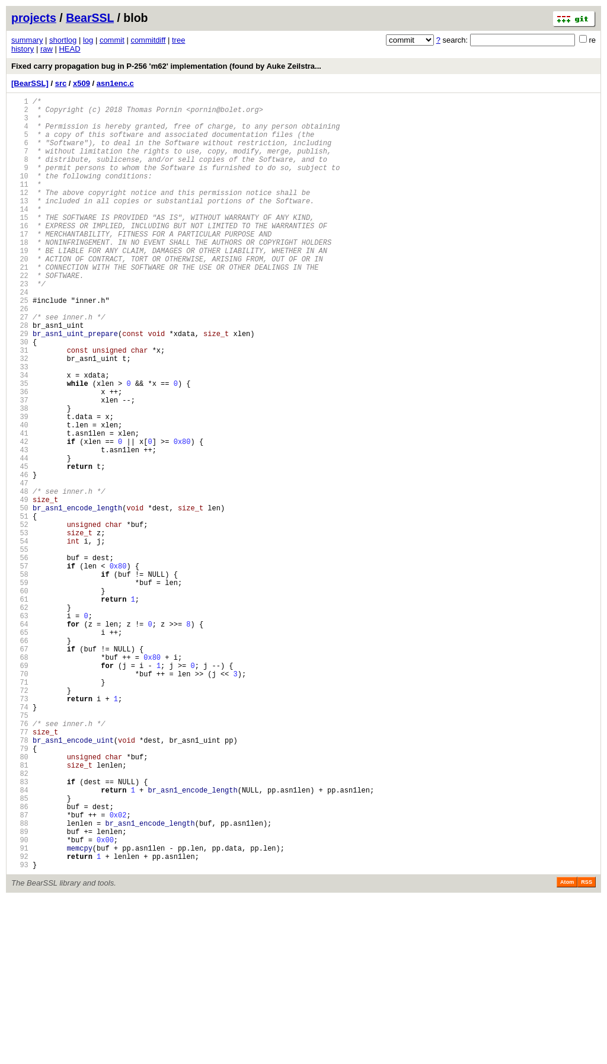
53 (19, 627)
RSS (586, 1047)
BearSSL (90, 17)
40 (19, 496)
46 (19, 556)
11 (19, 204)
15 (19, 244)
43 (19, 526)
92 (19, 1020)
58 (19, 677)
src (61, 83)
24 (19, 335)
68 (19, 778)
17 (19, 264)
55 (19, 647)
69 (19, 788)
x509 (81, 83)
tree (178, 40)
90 (19, 1000)
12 (19, 214)
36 (19, 455)
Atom (567, 1047)
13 (19, 224)
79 (19, 889)
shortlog (62, 40)
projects (33, 17)
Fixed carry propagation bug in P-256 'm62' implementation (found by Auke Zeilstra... (166, 66)
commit (112, 40)
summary (27, 40)
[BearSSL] (30, 83)
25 (19, 345)
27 (19, 365)
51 (19, 607)
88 (19, 979)
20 (19, 294)
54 (19, 637)
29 (19, 385)
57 (19, 667)
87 (19, 969)
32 (19, 415)
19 (19, 284)
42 (19, 516)
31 (19, 405)
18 (19, 274)
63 (19, 728)
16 (19, 254)
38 (19, 476)
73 (19, 828)
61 (19, 707)
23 (19, 324)
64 (19, 738)
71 (19, 808)
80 (19, 899)
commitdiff (147, 40)
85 (19, 949)
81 (19, 909)
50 (19, 597)
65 (19, 748)
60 (19, 697)
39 (19, 486)
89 (19, 990)
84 (19, 939)
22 (19, 314)
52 (19, 617)
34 (19, 435)
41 (19, 506)
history (22, 48)
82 (19, 919)
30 (19, 395)
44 (19, 536)
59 (19, 687)
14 (19, 234)
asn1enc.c (115, 83)
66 (19, 758)
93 (19, 1030)
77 (19, 869)
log (88, 40)
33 (19, 425)
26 (19, 355)
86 (19, 959)
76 (19, 859)
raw (46, 48)
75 (19, 848)
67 (19, 768)
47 (19, 566)
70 (19, 798)
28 (19, 375)
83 (19, 929)
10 (19, 193)
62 (19, 717)
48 (19, 576)
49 (19, 586)
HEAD (69, 48)
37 (19, 466)
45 (19, 546)
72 (19, 818)
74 (19, 838)
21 (19, 304)
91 (19, 1010)
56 (19, 657)
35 (19, 445)
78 (19, 879)
